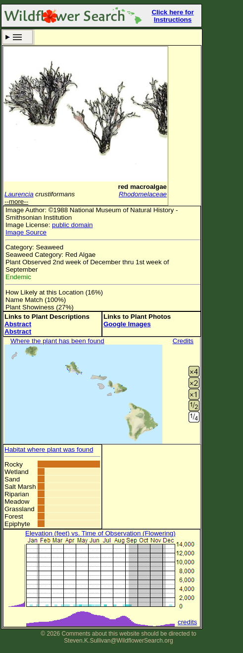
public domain (72, 225)
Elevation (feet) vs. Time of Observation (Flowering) (100, 533)
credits (187, 622)
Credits (183, 341)
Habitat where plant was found (48, 449)
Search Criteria (17, 37)
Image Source (26, 232)
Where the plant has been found (57, 341)
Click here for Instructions (172, 15)
